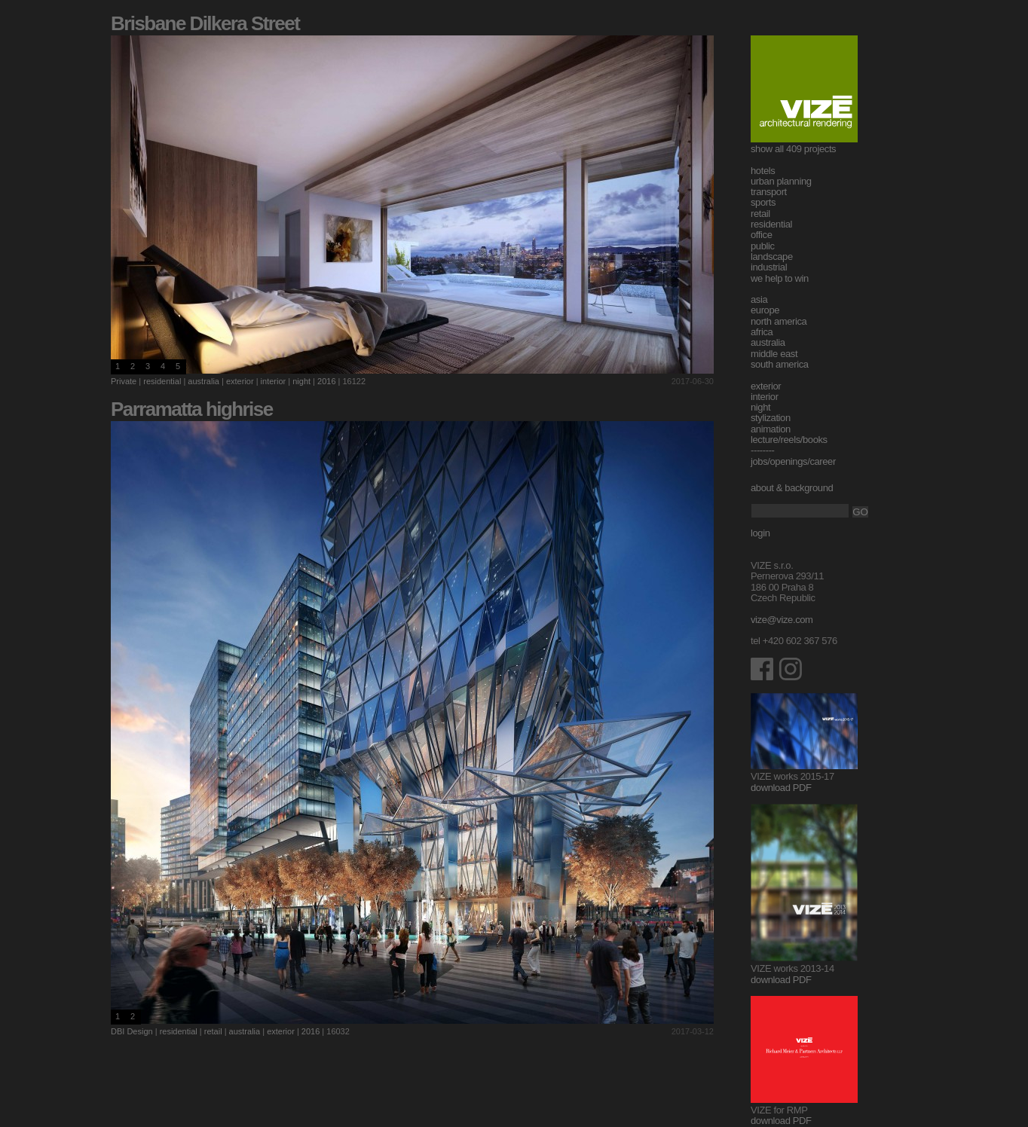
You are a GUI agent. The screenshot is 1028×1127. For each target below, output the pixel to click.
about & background (792, 487)
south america (780, 364)
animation (771, 429)
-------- (763, 450)
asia (759, 299)
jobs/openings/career (793, 461)
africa (762, 331)
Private (123, 381)
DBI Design (132, 1031)
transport (769, 191)
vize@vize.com (782, 619)
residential (162, 381)
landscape (772, 256)
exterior (240, 381)
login (760, 533)
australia (203, 381)
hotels (763, 170)
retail (213, 1031)
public (763, 246)
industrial (769, 267)
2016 (326, 381)
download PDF (781, 787)
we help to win (780, 278)
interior (273, 381)
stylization (771, 417)
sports (763, 202)
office (762, 234)
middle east (774, 353)
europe (765, 310)
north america (778, 321)
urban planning (781, 181)
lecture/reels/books (789, 439)
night (301, 381)
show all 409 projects (793, 148)
